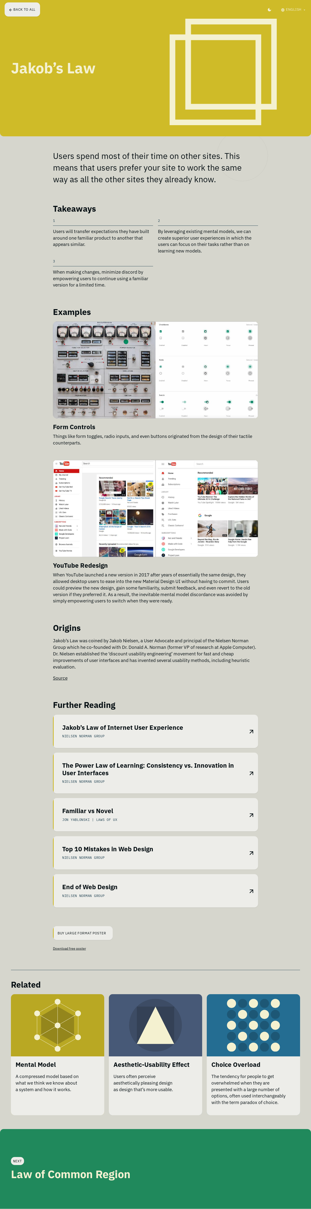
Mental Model (36, 1066)
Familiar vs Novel (87, 811)
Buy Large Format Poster (80, 933)
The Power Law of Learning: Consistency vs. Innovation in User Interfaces (148, 770)
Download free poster (69, 948)
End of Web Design (90, 887)
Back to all (22, 9)
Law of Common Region (70, 1174)
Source (60, 678)
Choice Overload (235, 1066)
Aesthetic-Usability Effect (151, 1066)
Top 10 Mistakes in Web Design (107, 849)
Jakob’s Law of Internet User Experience (122, 728)
